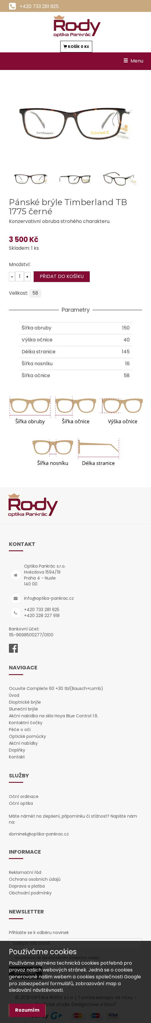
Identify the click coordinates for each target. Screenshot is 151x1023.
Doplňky (17, 750)
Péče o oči (20, 730)
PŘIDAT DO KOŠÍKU (62, 276)
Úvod (14, 695)
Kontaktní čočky (25, 723)
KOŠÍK (76, 46)
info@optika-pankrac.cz (49, 598)
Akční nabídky (23, 743)
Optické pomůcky (27, 736)
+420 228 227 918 (42, 616)
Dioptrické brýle (25, 702)
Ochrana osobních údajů (35, 879)
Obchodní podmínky (30, 893)
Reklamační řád (25, 872)
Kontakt (17, 757)
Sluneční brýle (23, 709)
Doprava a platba (27, 886)
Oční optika (21, 803)
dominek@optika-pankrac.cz (39, 834)
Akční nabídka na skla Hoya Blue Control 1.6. (53, 716)
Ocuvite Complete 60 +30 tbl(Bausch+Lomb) (56, 688)
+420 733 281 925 (39, 6)
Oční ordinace (24, 796)
